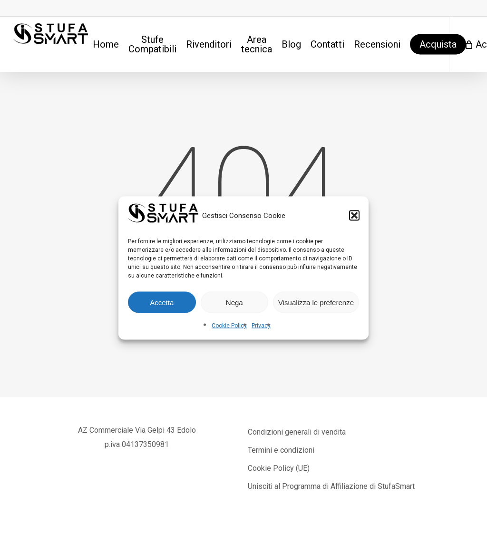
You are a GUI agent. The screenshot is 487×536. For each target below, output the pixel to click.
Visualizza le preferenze (316, 302)
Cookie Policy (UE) (279, 468)
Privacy (261, 325)
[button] (354, 215)
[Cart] (468, 44)
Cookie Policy (229, 325)
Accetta (162, 302)
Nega (234, 302)
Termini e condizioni (281, 450)
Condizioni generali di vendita (297, 432)
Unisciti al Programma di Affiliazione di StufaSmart (331, 486)
